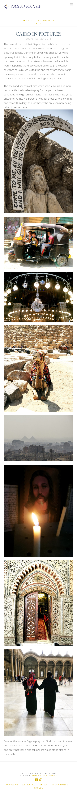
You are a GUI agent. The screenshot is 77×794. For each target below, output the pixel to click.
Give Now (38, 788)
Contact (43, 785)
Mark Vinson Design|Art (45, 775)
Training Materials (61, 785)
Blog (30, 20)
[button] (71, 5)
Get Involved (28, 785)
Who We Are (12, 785)
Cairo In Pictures (45, 20)
